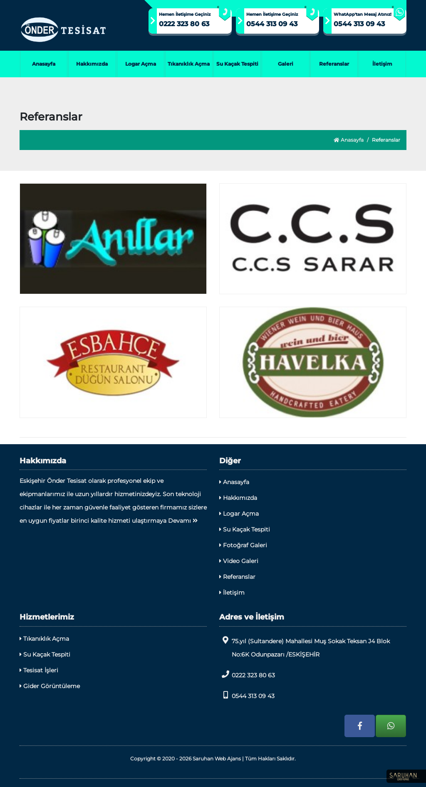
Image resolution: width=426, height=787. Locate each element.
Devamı (183, 520)
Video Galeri (238, 561)
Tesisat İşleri (39, 670)
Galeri (285, 64)
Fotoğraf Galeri (243, 545)
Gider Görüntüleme (50, 686)
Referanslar (334, 64)
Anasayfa (43, 64)
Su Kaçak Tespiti (237, 64)
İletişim (382, 64)
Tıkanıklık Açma (189, 64)
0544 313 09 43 (271, 24)
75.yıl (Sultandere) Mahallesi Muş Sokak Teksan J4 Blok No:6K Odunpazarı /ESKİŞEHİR (304, 647)
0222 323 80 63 (184, 24)
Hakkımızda (92, 64)
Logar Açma (140, 64)
